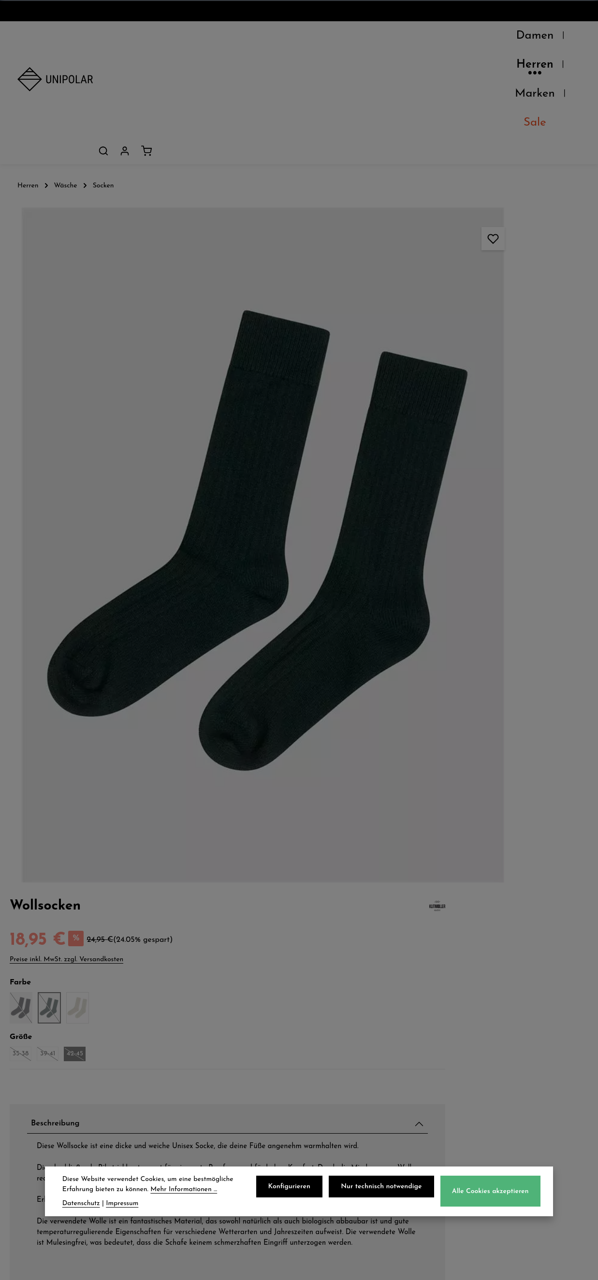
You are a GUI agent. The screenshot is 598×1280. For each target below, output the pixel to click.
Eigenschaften (461, 736)
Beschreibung (459, 328)
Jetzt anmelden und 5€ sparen (299, 931)
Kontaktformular (502, 1158)
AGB (326, 1042)
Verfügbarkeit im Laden (483, 691)
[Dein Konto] (548, 38)
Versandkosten (367, 1265)
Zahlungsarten (199, 1042)
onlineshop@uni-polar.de (519, 1040)
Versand (184, 1021)
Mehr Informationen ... (183, 1190)
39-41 (448, 258)
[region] (199, 351)
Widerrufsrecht (349, 1063)
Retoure (184, 1063)
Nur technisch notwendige (385, 1187)
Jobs (26, 1063)
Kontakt (34, 1085)
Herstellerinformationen (483, 759)
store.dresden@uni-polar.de (507, 1106)
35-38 (420, 258)
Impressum (340, 1085)
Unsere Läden (47, 1042)
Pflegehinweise (462, 713)
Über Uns (37, 1021)
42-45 (474, 258)
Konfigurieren (296, 1187)
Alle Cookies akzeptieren (491, 1192)
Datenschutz (343, 1021)
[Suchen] (527, 38)
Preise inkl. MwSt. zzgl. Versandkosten (465, 162)
